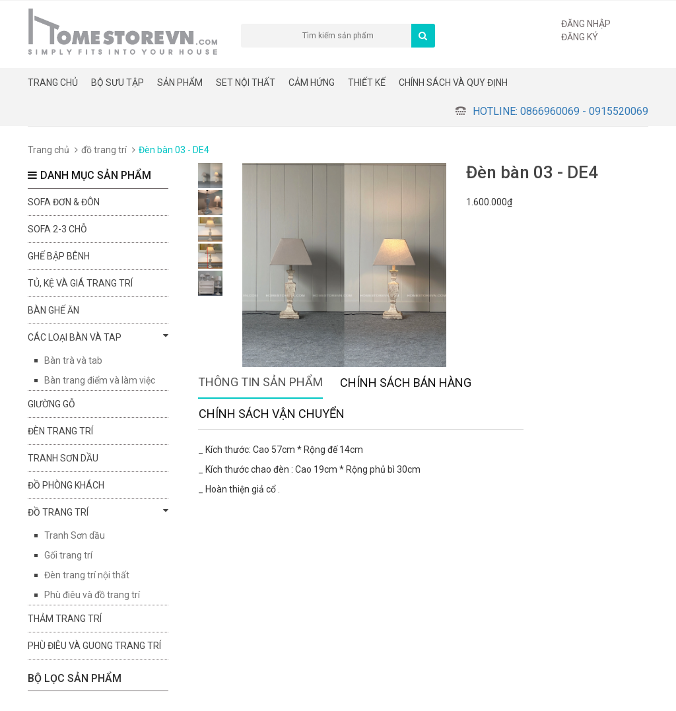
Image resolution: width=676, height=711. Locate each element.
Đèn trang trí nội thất (86, 575)
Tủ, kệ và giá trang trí (80, 283)
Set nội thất (245, 82)
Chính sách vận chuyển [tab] (272, 414)
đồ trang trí (104, 150)
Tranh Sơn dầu (74, 535)
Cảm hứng (311, 82)
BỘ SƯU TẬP (117, 82)
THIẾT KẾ (367, 82)
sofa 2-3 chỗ (57, 229)
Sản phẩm (180, 82)
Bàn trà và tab (73, 360)
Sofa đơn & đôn (64, 202)
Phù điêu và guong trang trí (94, 645)
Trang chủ (53, 82)
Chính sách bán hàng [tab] (405, 382)
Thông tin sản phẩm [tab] (260, 382)
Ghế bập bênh (59, 256)
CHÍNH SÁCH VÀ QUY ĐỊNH (453, 82)
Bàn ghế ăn (53, 310)
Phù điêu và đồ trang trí (92, 595)
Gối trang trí (68, 555)
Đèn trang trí (60, 431)
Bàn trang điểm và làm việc (99, 380)
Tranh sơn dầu (63, 458)
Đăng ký (579, 37)
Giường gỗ (51, 404)
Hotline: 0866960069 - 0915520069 (560, 111)
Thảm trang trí (65, 618)
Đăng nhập (586, 23)
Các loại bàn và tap (98, 337)
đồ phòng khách (66, 485)
